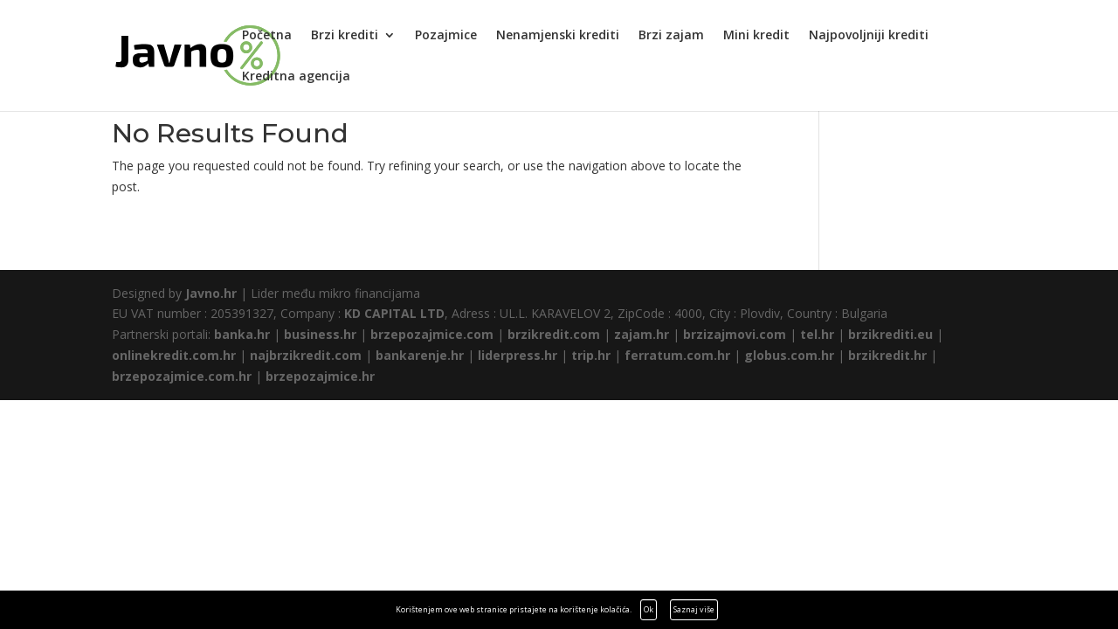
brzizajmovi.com (734, 334)
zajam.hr (641, 334)
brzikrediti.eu (890, 334)
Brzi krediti (344, 36)
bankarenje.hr (420, 355)
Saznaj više (693, 609)
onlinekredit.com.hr (174, 355)
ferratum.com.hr (677, 355)
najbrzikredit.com (306, 355)
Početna (267, 36)
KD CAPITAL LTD (394, 313)
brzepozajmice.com (431, 334)
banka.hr (242, 334)
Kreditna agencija (296, 77)
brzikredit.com (553, 334)
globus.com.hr (789, 355)
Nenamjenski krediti (557, 36)
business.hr (320, 334)
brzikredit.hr (887, 355)
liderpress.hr (517, 355)
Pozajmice (446, 36)
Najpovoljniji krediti (868, 36)
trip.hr (591, 355)
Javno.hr (211, 293)
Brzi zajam (671, 36)
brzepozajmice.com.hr (182, 376)
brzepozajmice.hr (320, 376)
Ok (648, 609)
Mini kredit (756, 36)
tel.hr (817, 334)
